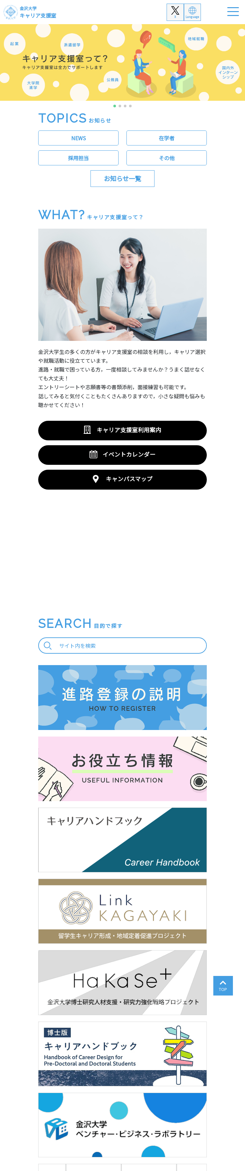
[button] (114, 106)
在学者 (166, 138)
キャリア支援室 (38, 12)
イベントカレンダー (129, 454)
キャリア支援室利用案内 (129, 430)
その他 (166, 158)
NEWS (78, 138)
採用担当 (78, 158)
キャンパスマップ (129, 479)
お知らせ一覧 (122, 178)
